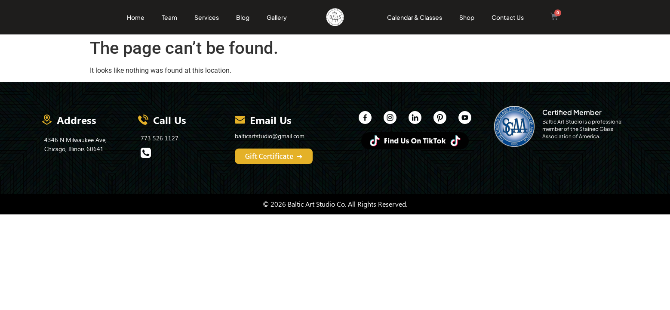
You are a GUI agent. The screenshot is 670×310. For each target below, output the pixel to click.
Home (135, 17)
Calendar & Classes (414, 17)
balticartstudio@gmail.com (269, 136)
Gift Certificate (274, 156)
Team (169, 17)
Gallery (277, 17)
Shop (466, 17)
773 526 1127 (159, 138)
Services (206, 17)
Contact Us (508, 17)
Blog (242, 17)
